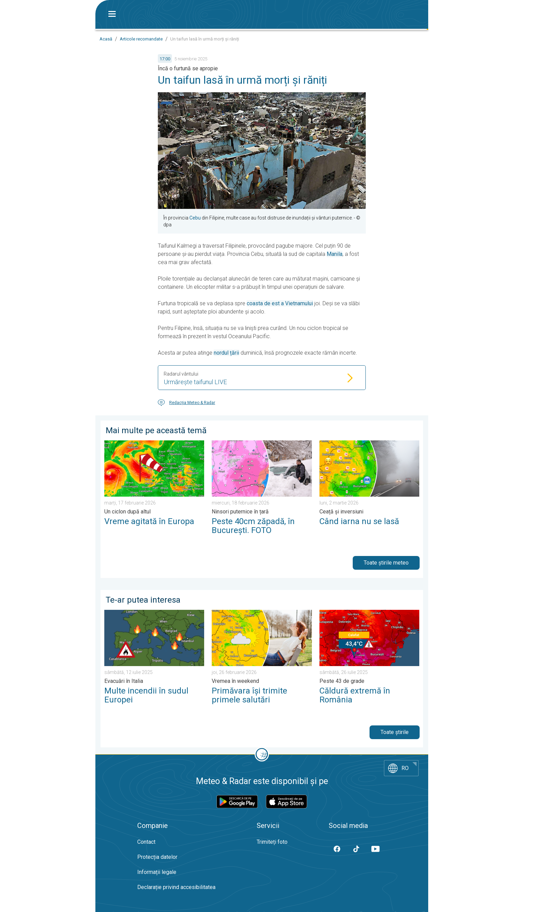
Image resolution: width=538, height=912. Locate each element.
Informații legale (156, 872)
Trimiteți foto (272, 842)
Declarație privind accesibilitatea (176, 887)
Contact (146, 842)
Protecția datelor (157, 857)
